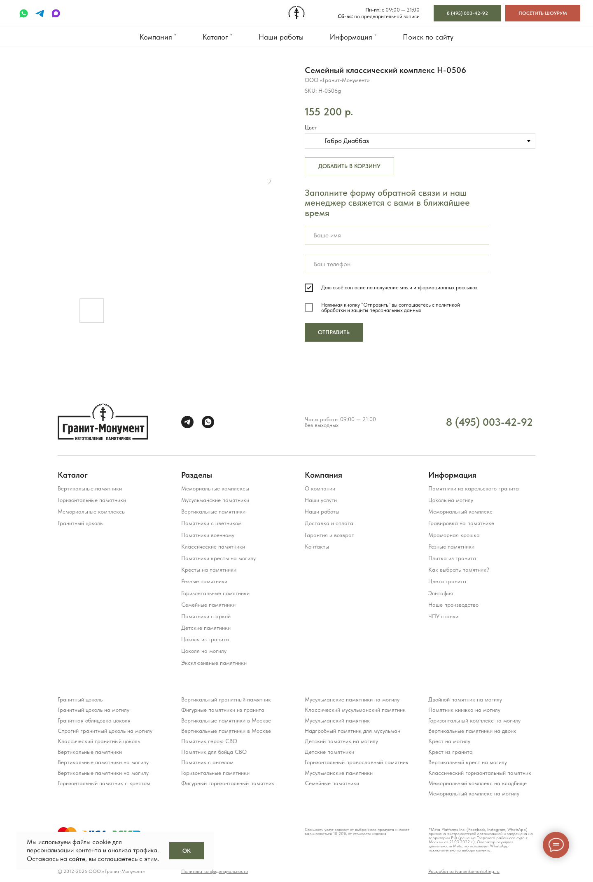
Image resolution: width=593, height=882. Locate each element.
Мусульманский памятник (337, 720)
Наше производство (453, 604)
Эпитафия (440, 593)
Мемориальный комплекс (460, 511)
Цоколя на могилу (203, 650)
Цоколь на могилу (450, 500)
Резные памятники (204, 581)
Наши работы (281, 37)
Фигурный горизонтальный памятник (227, 783)
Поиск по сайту (428, 37)
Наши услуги (321, 500)
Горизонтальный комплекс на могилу (474, 720)
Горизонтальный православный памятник (357, 762)
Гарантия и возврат (329, 535)
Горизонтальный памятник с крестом (104, 783)
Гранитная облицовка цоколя (94, 720)
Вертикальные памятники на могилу (103, 762)
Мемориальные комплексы (92, 511)
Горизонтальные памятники (92, 500)
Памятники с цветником (211, 523)
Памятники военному (207, 535)
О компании (320, 488)
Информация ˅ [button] (353, 37)
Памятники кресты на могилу (218, 558)
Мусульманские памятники (215, 500)
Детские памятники (206, 627)
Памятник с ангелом (207, 762)
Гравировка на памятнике (461, 523)
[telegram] (40, 13)
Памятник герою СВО (209, 741)
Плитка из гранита (452, 558)
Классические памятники (213, 546)
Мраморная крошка (454, 535)
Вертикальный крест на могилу (467, 762)
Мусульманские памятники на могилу (352, 699)
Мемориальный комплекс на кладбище (477, 783)
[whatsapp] (24, 13)
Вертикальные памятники (90, 488)
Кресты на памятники (208, 569)
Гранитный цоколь (80, 523)
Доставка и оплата (329, 523)
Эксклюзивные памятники (214, 662)
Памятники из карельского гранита (473, 488)
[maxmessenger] (56, 13)
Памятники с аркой (206, 616)
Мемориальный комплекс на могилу (473, 793)
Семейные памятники (208, 604)
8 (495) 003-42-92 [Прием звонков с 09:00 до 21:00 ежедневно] (489, 421)
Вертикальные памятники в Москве (226, 720)
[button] (542, 13)
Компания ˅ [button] (158, 37)
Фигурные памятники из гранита (222, 709)
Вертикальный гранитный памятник (226, 699)
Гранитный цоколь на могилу (93, 709)
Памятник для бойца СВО (214, 751)
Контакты (317, 546)
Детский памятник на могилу (341, 741)
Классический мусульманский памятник (355, 709)
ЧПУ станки (443, 616)
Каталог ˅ (217, 37)
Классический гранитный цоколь (99, 741)
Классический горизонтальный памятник (479, 772)
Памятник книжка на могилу (464, 709)
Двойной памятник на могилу (465, 699)
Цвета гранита (447, 581)
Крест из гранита (450, 751)
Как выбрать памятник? (458, 569)
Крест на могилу (449, 741)
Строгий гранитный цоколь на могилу (105, 730)
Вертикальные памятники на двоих (472, 730)
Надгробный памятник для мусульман (352, 730)
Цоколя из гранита (205, 639)
